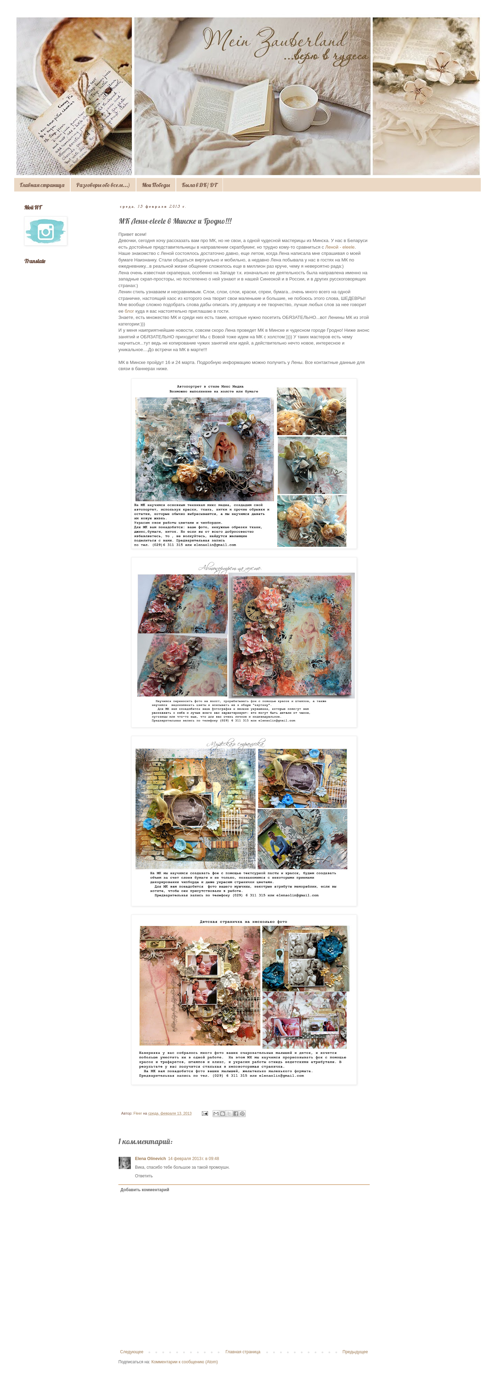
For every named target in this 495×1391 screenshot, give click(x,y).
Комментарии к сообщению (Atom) (184, 1361)
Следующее (131, 1351)
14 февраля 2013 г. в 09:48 (193, 1158)
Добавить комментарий (144, 1189)
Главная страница (42, 184)
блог (129, 311)
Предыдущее (355, 1351)
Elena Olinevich (150, 1158)
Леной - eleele (340, 247)
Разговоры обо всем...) (103, 184)
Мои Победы (156, 184)
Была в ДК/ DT (199, 184)
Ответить (144, 1176)
